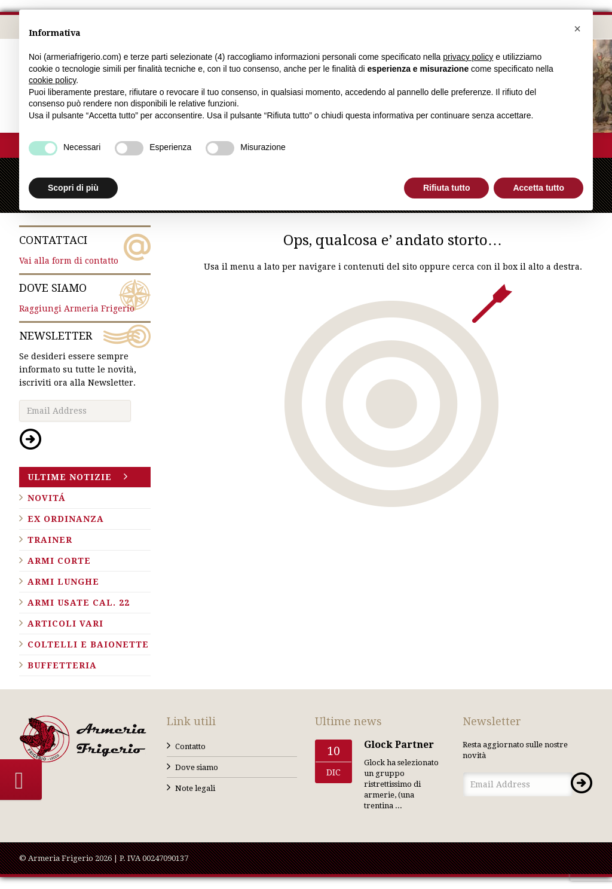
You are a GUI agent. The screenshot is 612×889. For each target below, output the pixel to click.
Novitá (46, 498)
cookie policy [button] (52, 80)
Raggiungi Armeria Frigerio (85, 297)
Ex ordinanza (65, 519)
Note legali (195, 788)
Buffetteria (62, 665)
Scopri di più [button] (73, 188)
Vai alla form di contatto (85, 249)
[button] (577, 28)
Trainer (49, 540)
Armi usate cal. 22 (78, 602)
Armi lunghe (63, 581)
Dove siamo (196, 767)
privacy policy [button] (468, 57)
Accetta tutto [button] (538, 188)
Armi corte (59, 561)
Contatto (190, 746)
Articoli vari (65, 623)
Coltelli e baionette (88, 644)
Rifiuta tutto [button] (446, 188)
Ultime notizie (69, 477)
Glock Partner (399, 744)
